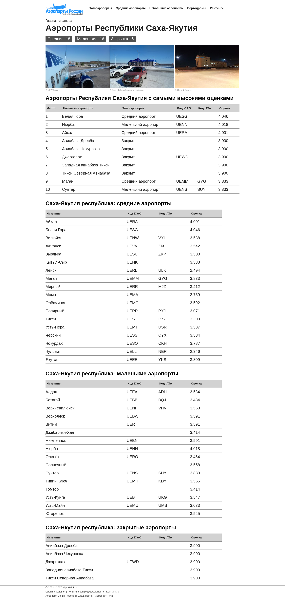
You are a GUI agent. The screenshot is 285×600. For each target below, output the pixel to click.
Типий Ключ (56, 481)
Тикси (51, 319)
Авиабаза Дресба (78, 141)
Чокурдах (54, 343)
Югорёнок (55, 513)
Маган (67, 181)
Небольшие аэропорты (166, 8)
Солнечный (56, 465)
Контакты (111, 591)
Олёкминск (56, 303)
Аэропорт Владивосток (79, 595)
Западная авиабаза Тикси (86, 165)
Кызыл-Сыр (56, 262)
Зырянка (53, 254)
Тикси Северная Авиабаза (86, 173)
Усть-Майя (55, 505)
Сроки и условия (55, 591)
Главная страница (59, 20)
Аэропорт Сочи (55, 595)
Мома (51, 294)
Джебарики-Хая (60, 432)
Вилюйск (54, 238)
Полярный (55, 311)
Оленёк (52, 457)
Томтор (52, 489)
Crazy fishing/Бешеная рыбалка (127, 90)
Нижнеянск (56, 440)
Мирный (53, 286)
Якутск (52, 359)
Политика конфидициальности (85, 591)
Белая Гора (72, 116)
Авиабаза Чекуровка (81, 149)
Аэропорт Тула (104, 595)
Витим (51, 424)
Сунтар (68, 189)
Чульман (54, 351)
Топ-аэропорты (100, 8)
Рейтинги (216, 8)
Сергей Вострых (185, 90)
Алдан (51, 392)
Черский (53, 335)
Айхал (67, 132)
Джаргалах (72, 157)
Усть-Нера (55, 327)
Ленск (51, 270)
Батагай (53, 400)
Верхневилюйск (60, 408)
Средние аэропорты (131, 8)
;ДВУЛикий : (54, 90)
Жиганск (53, 246)
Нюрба (68, 124)
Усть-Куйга (55, 497)
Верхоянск (55, 416)
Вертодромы (196, 8)
